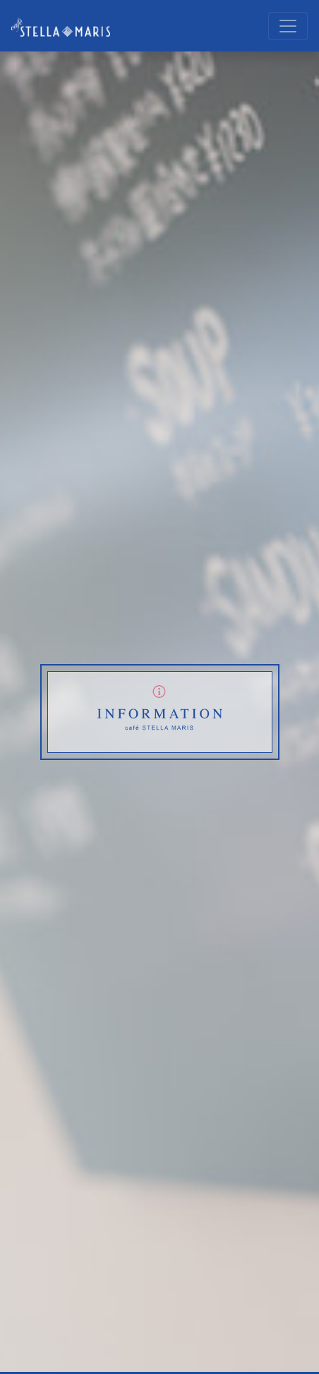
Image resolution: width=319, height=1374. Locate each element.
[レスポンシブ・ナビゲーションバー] (288, 26)
